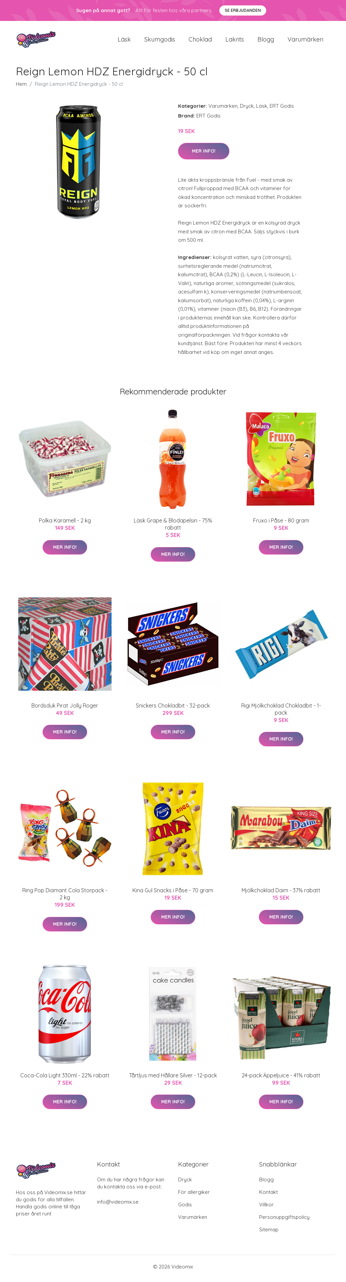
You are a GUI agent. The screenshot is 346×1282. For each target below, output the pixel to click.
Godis (185, 1208)
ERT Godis (282, 109)
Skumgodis (159, 41)
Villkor (266, 1208)
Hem (21, 87)
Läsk (124, 41)
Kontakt (268, 1196)
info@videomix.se (118, 1205)
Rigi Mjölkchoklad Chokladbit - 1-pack (281, 712)
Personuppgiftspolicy (284, 1220)
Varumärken (305, 41)
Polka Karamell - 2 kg (65, 524)
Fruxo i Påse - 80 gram (281, 524)
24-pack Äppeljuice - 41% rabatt (281, 1078)
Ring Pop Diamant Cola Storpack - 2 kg (64, 897)
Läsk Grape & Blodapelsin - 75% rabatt (173, 528)
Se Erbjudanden (243, 10)
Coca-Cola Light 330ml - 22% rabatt (64, 1078)
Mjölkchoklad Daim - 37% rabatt (281, 894)
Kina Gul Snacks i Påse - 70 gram (172, 894)
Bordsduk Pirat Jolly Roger (64, 709)
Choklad (200, 41)
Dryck (247, 109)
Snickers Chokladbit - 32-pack (173, 709)
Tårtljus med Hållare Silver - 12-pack (173, 1078)
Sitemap (268, 1233)
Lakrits (234, 41)
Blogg (265, 41)
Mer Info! (204, 154)
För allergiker (194, 1196)
